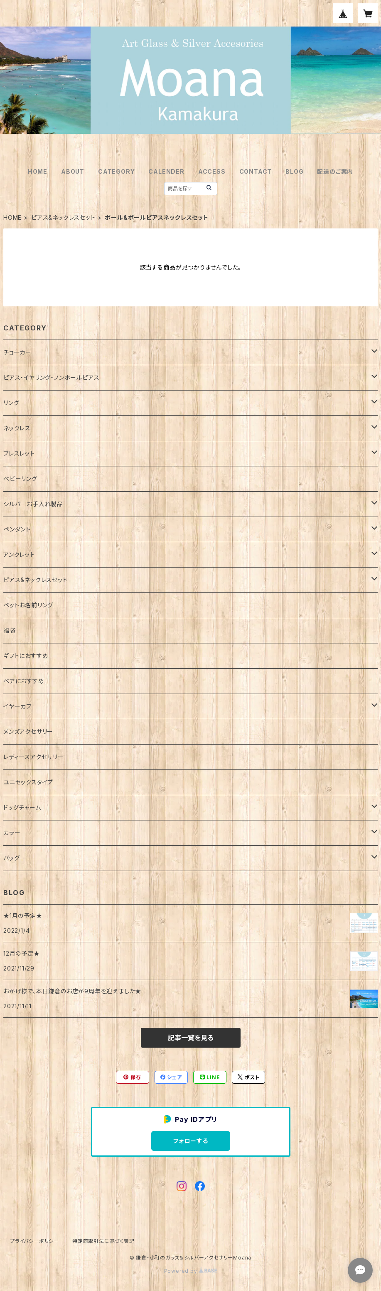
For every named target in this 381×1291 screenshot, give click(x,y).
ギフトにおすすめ (25, 655)
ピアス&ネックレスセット (63, 217)
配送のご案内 (335, 171)
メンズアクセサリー (28, 731)
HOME (37, 171)
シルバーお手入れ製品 (33, 503)
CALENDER (166, 171)
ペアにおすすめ (23, 680)
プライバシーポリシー (34, 1241)
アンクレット (19, 554)
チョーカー (17, 352)
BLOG (294, 171)
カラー (11, 832)
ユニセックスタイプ (28, 782)
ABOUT (72, 171)
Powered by (190, 1271)
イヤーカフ (17, 706)
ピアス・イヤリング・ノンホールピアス (51, 377)
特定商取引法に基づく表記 (103, 1241)
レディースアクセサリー (33, 756)
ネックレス (17, 428)
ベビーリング (20, 478)
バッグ (11, 857)
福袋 (9, 630)
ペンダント (17, 529)
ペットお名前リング (28, 605)
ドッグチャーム (22, 807)
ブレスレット (19, 453)
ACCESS (212, 171)
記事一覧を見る (191, 1038)
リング (11, 402)
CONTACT (255, 171)
